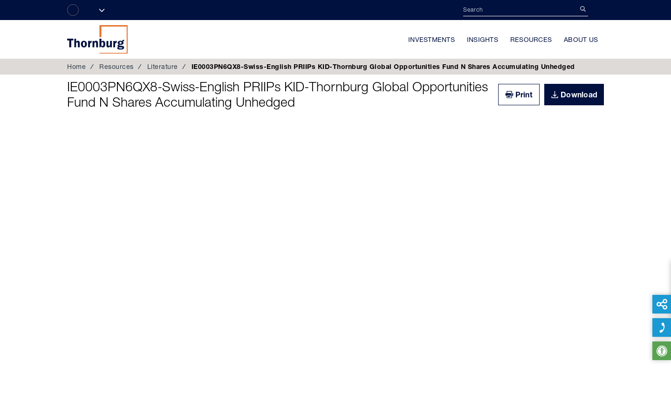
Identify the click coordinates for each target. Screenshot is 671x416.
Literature (162, 66)
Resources (531, 39)
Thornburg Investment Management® (97, 39)
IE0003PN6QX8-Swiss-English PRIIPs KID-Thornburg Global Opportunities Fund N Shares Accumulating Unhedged (277, 94)
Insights (482, 39)
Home (76, 66)
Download (579, 94)
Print (524, 94)
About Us (581, 39)
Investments (431, 39)
